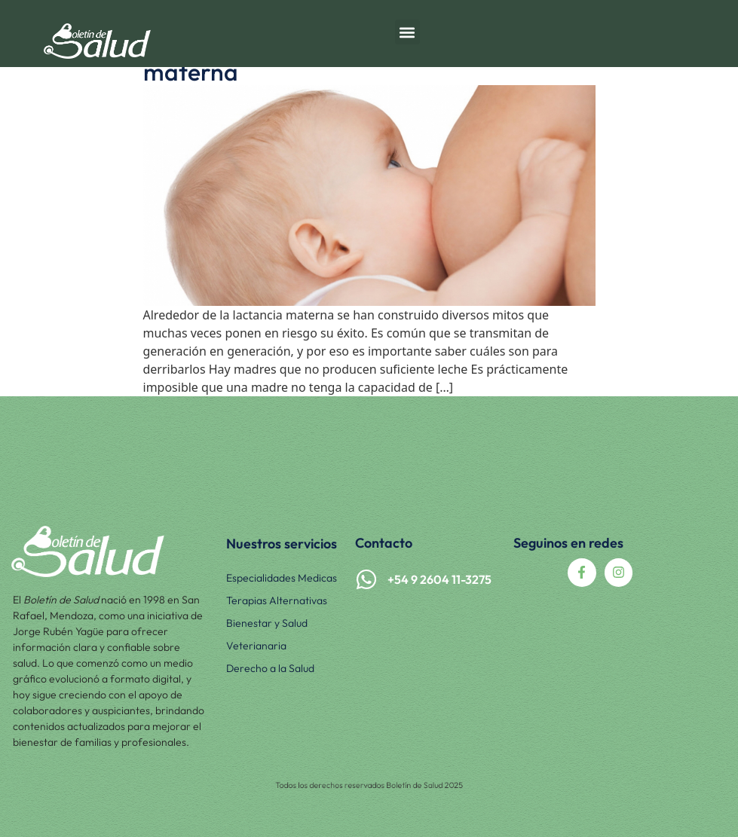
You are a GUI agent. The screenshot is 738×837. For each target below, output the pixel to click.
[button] (407, 32)
